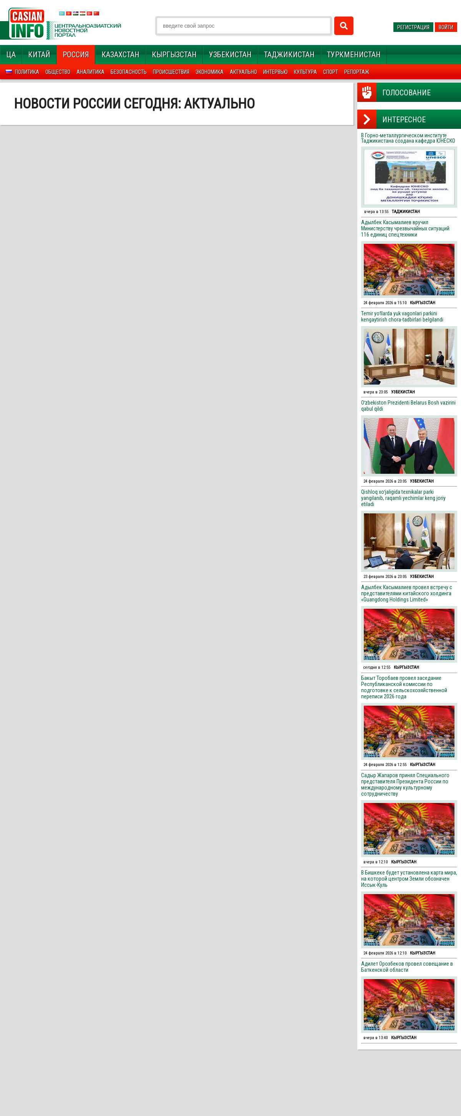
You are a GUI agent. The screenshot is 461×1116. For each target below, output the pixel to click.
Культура (305, 72)
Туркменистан (354, 54)
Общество (57, 72)
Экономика (210, 72)
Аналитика (90, 72)
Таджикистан (289, 54)
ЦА (11, 54)
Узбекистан (230, 54)
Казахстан (120, 54)
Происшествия (171, 72)
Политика (27, 72)
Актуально (243, 72)
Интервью (275, 72)
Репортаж (356, 72)
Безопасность (129, 72)
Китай (39, 54)
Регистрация (413, 27)
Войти (446, 27)
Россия (76, 54)
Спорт (330, 72)
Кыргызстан (174, 54)
